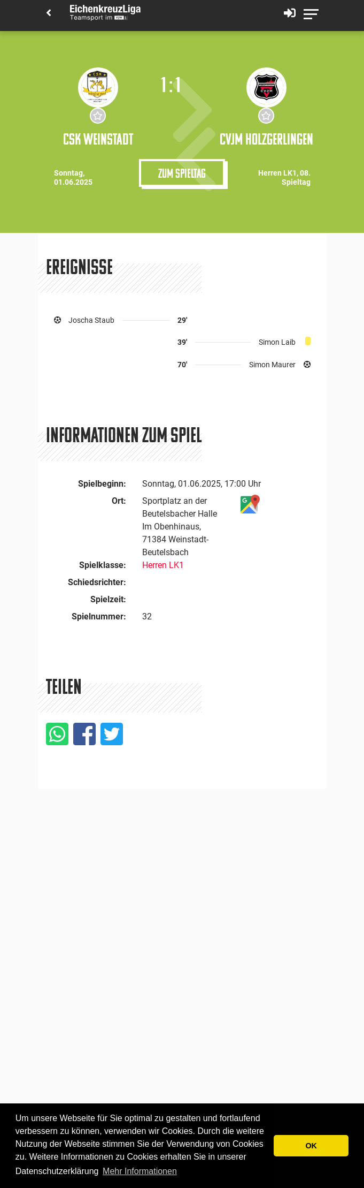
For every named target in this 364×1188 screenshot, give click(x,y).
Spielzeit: (108, 599)
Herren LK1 (163, 565)
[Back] (48, 14)
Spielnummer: (99, 616)
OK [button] (311, 1145)
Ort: (119, 501)
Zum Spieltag (182, 173)
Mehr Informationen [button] (140, 1171)
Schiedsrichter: (97, 582)
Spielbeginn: (102, 484)
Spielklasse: (102, 565)
